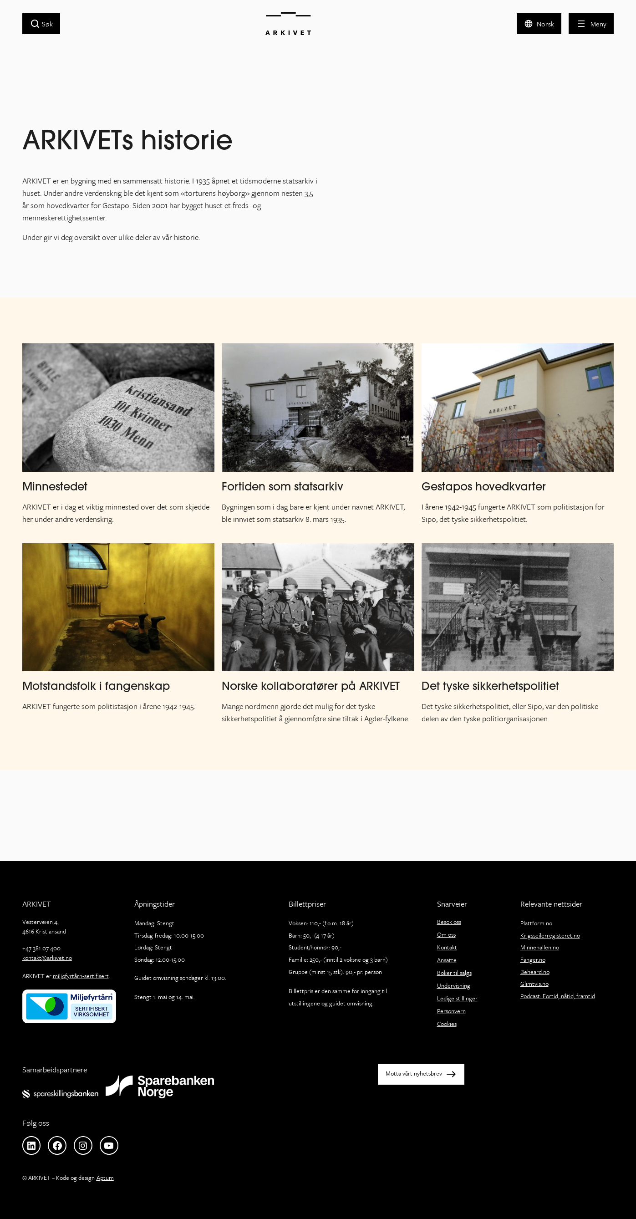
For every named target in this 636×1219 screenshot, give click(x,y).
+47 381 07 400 (41, 948)
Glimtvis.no (534, 983)
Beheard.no (535, 971)
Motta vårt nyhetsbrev (414, 1073)
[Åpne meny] (591, 23)
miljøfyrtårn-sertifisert (81, 975)
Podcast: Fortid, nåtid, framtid (557, 995)
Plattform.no (536, 923)
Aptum (105, 1177)
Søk (47, 24)
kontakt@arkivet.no (47, 957)
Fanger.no (532, 959)
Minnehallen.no (539, 947)
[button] (539, 23)
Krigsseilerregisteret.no (550, 935)
